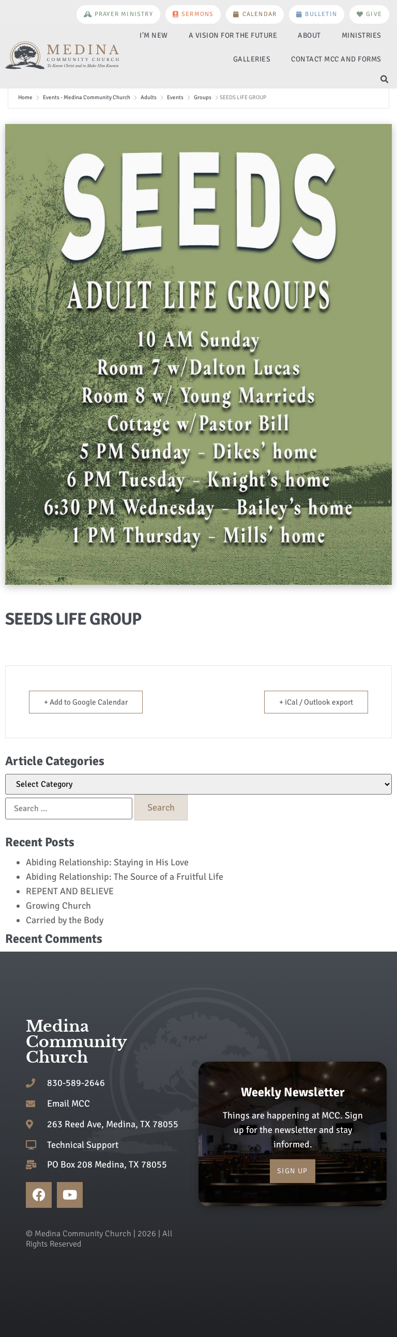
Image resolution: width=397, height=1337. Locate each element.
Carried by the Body (64, 920)
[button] (384, 79)
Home (25, 97)
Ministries (361, 35)
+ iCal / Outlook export (316, 702)
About (309, 35)
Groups (202, 97)
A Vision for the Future (233, 35)
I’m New (154, 35)
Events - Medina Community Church (86, 97)
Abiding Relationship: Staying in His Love (107, 862)
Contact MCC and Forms (336, 59)
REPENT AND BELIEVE (70, 891)
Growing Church (58, 905)
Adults (149, 97)
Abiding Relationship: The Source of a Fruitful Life (124, 876)
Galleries (252, 59)
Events (175, 97)
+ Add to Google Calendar (86, 702)
